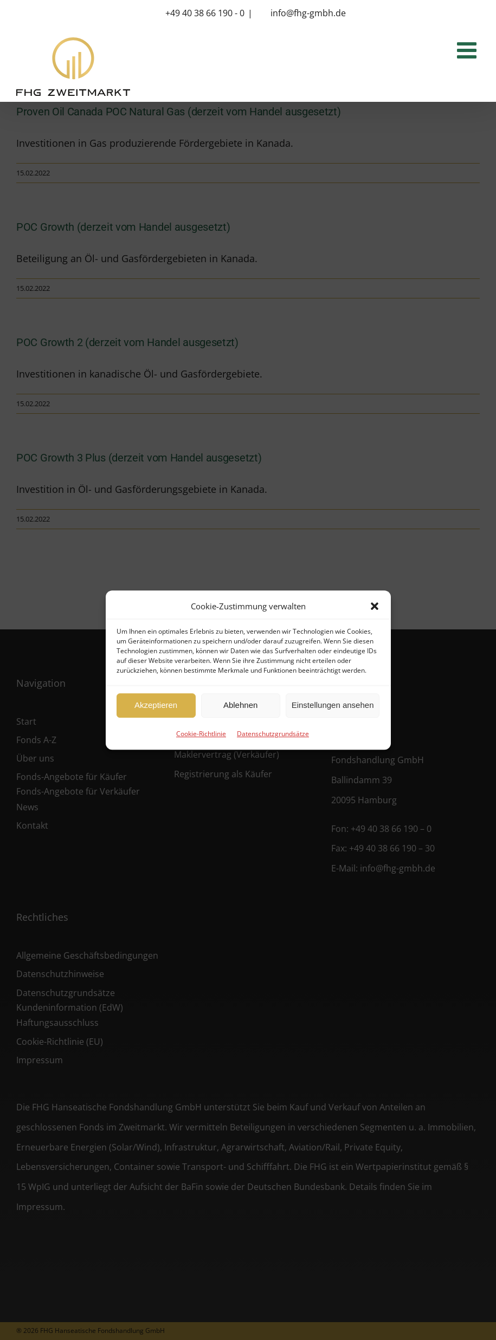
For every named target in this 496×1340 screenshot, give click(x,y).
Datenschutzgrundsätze (273, 733)
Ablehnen (240, 705)
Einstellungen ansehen (333, 705)
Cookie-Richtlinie (201, 733)
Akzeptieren (155, 705)
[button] (374, 606)
